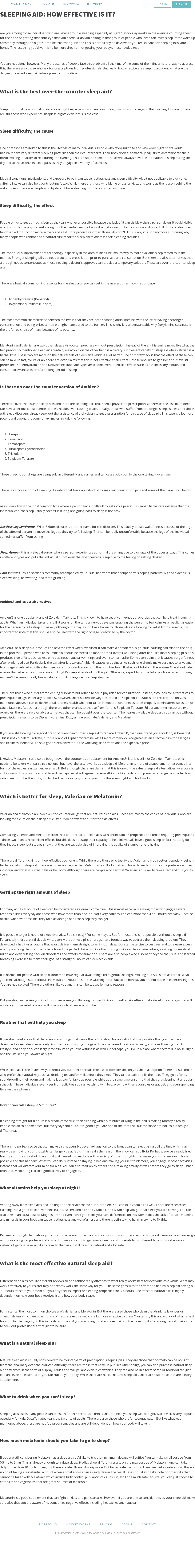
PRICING (106, 1524)
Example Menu (22, 4)
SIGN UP (182, 4)
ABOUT (127, 1524)
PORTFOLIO (48, 1524)
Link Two (69, 4)
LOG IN (162, 4)
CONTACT (149, 1524)
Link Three (93, 4)
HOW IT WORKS (78, 1524)
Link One (48, 4)
